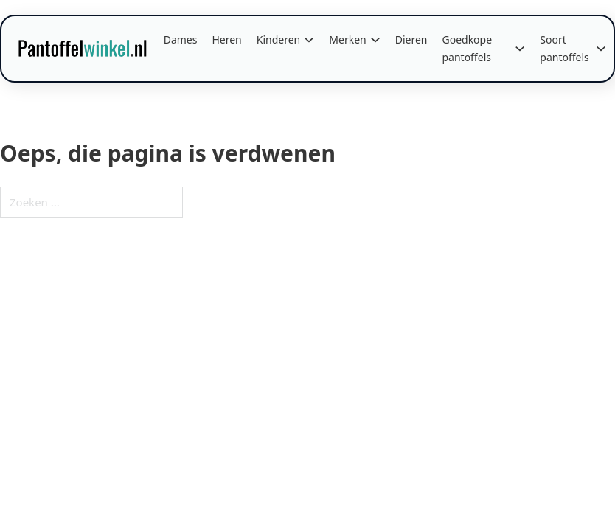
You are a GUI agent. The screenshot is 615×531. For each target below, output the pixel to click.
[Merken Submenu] (375, 40)
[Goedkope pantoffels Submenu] (520, 49)
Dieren (411, 39)
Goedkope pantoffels (467, 48)
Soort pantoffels (564, 48)
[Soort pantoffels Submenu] (601, 49)
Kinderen (279, 39)
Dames (181, 39)
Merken (347, 39)
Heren (226, 39)
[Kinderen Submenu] (309, 40)
